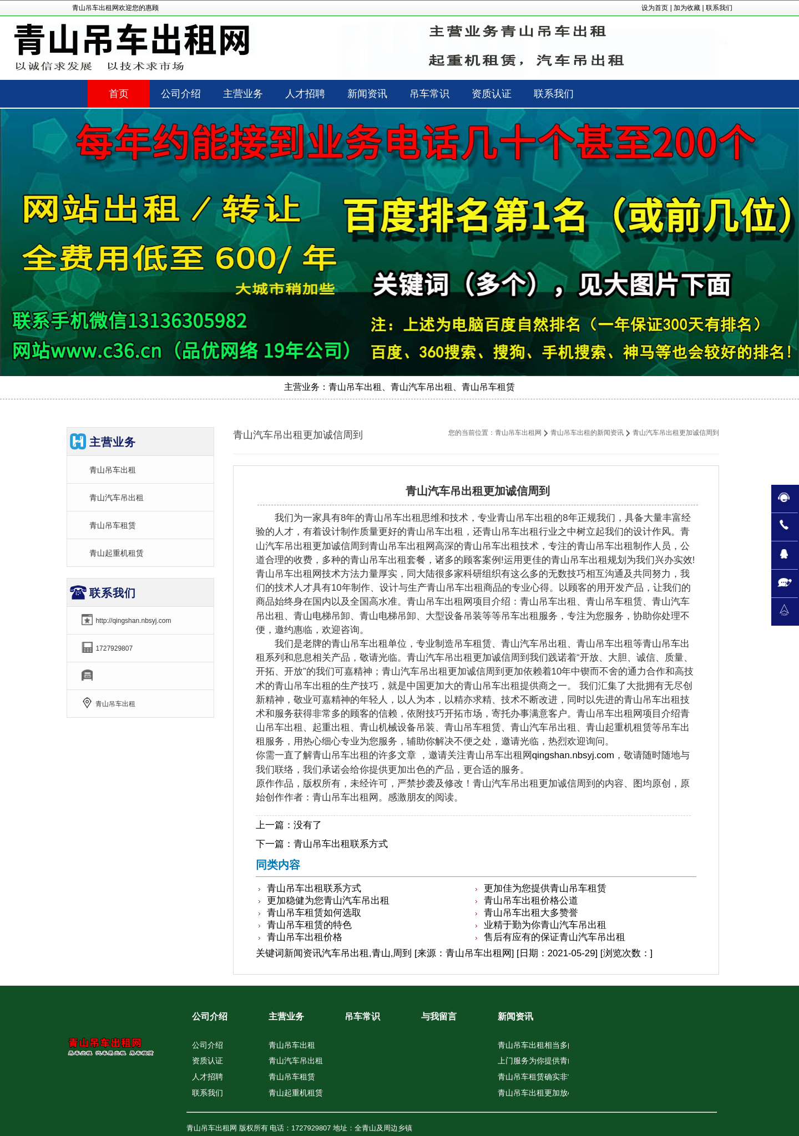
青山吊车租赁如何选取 (314, 912)
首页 (119, 93)
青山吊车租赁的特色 (309, 925)
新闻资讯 (303, 953)
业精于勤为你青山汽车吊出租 (545, 925)
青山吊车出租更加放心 (536, 1092)
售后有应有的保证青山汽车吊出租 (554, 937)
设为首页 (654, 8)
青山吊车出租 (112, 469)
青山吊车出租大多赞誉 (531, 912)
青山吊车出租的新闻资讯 (587, 433)
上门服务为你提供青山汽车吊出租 (556, 1060)
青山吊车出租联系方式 (341, 844)
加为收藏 (687, 8)
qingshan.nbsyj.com (573, 755)
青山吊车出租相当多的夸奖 (544, 1045)
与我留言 (439, 1016)
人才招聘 (207, 1076)
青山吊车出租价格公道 (531, 900)
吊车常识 (362, 1016)
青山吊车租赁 (112, 525)
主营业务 (286, 1016)
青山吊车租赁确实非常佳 (540, 1076)
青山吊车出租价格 (304, 937)
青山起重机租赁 (116, 553)
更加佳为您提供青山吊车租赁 (545, 888)
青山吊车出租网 (518, 433)
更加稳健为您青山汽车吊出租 (328, 900)
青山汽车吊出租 (116, 497)
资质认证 (207, 1060)
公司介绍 (209, 1016)
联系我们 (719, 8)
